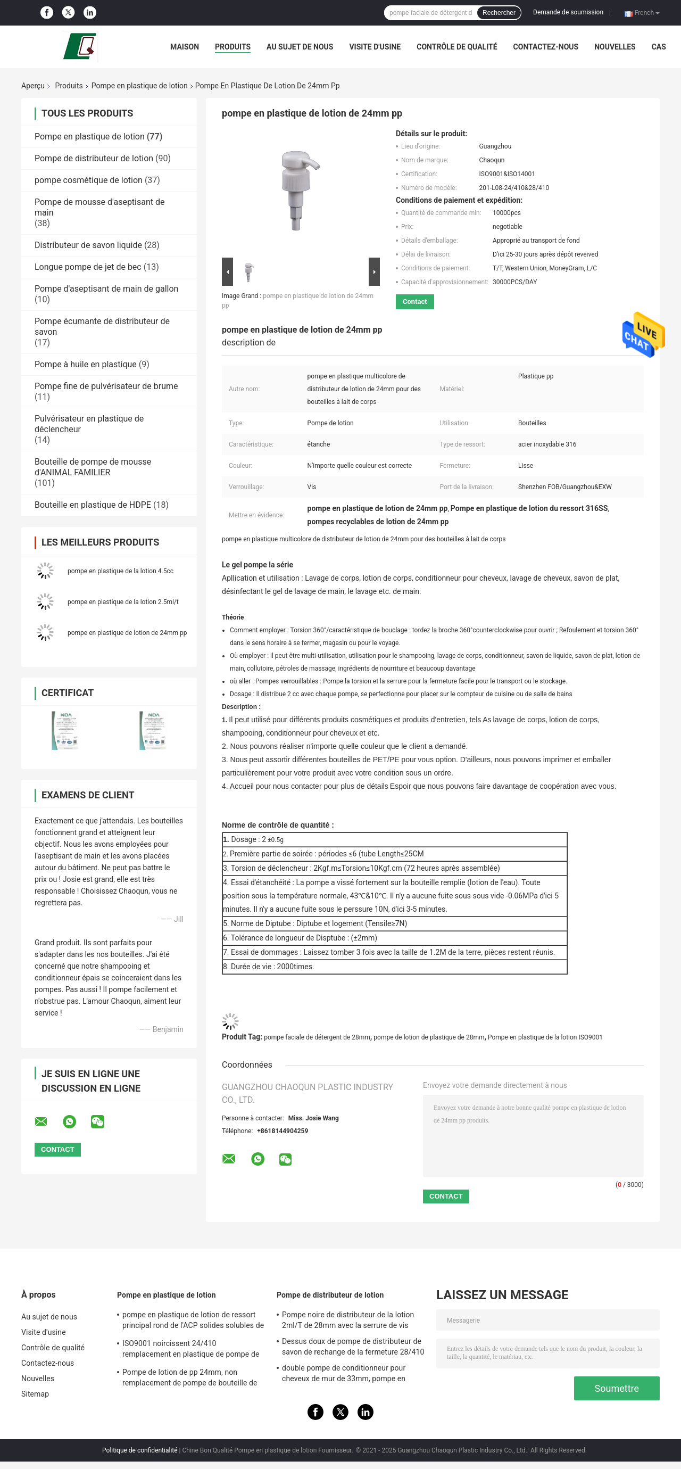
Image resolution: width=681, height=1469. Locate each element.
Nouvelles (614, 47)
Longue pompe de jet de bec (88, 267)
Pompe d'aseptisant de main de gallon (106, 289)
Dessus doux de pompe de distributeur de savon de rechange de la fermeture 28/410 (353, 1346)
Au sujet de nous (300, 47)
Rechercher (499, 12)
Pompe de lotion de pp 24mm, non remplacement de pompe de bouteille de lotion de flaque (190, 1379)
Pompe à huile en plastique (86, 364)
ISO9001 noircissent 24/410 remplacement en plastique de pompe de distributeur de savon (190, 1350)
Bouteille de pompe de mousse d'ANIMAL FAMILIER (93, 467)
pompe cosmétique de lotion (89, 180)
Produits (233, 47)
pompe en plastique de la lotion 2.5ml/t (123, 602)
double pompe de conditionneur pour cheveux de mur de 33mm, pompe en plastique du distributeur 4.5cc (343, 1375)
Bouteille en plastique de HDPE (93, 505)
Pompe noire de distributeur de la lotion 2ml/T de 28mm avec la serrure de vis (348, 1320)
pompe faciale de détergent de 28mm (317, 1037)
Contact (415, 302)
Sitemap (35, 1394)
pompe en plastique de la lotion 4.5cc (120, 571)
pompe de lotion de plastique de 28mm (428, 1037)
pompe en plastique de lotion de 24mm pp (127, 633)
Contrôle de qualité (457, 47)
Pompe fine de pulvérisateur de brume (106, 386)
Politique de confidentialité (140, 1450)
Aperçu (33, 85)
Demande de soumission (568, 12)
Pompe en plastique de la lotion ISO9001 (545, 1037)
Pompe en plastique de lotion (140, 85)
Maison (184, 47)
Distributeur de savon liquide (88, 245)
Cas (659, 47)
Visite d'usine (375, 47)
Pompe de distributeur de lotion (94, 158)
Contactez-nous (546, 47)
